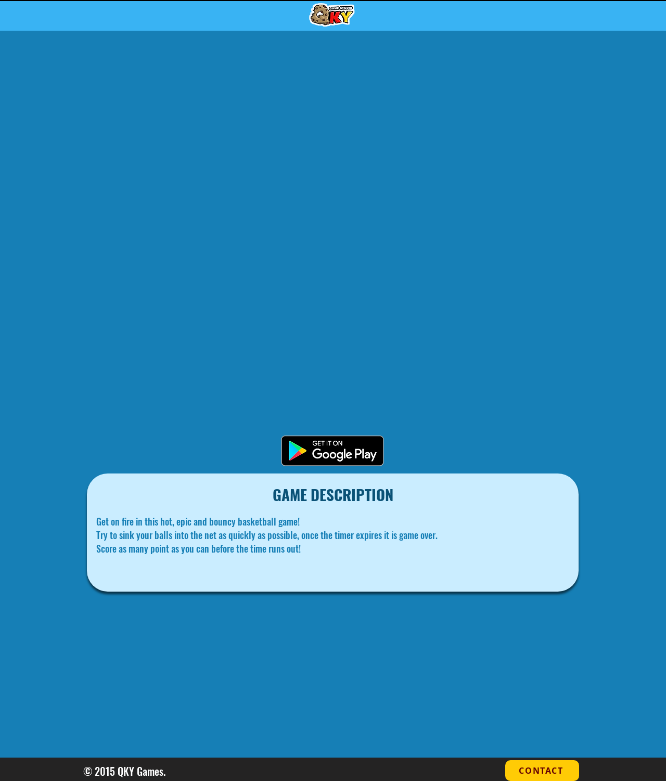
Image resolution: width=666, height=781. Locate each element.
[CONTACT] (542, 770)
